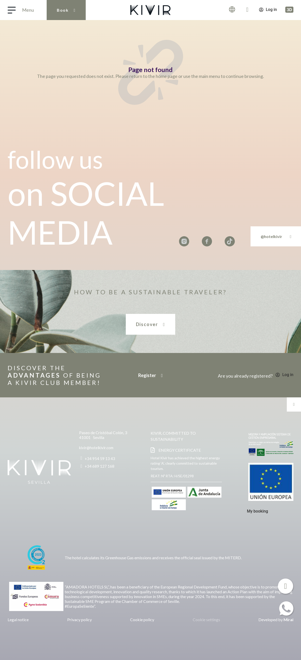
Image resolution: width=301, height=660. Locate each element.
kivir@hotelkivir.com (96, 447)
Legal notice (18, 619)
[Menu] (12, 10)
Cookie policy (142, 619)
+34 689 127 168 (99, 466)
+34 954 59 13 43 (100, 458)
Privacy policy (79, 619)
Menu (28, 10)
